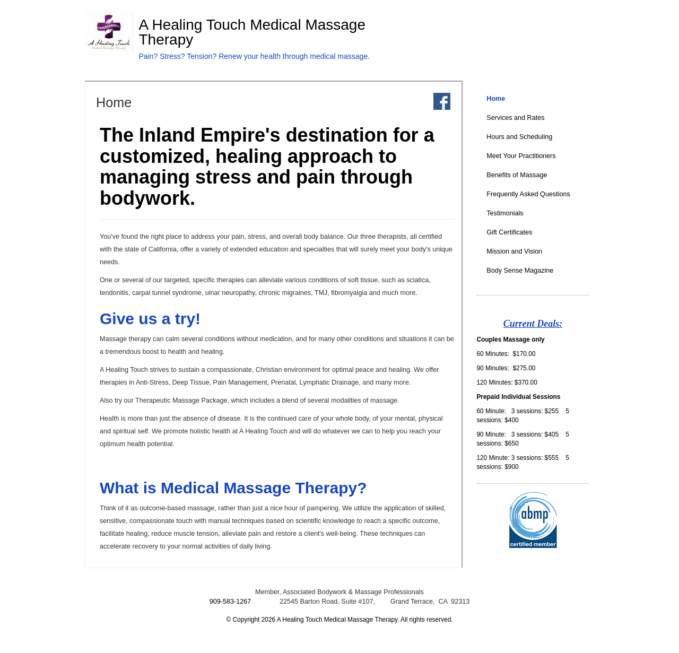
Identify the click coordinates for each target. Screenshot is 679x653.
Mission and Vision (514, 251)
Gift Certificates (509, 232)
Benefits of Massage (516, 175)
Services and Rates (515, 117)
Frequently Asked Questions (528, 194)
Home (495, 98)
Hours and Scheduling (519, 137)
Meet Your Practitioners (520, 156)
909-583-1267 (230, 601)
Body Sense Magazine (519, 270)
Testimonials (504, 213)
